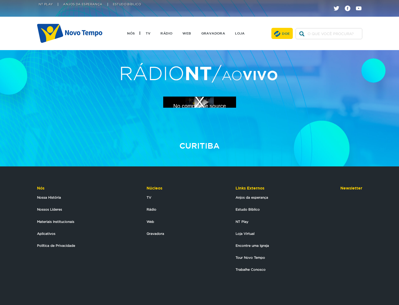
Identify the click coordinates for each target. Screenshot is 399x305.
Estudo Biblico (248, 209)
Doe (286, 33)
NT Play (46, 4)
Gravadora (213, 33)
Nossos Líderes (49, 209)
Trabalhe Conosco (251, 269)
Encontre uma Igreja (252, 245)
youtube (360, 3)
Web (186, 33)
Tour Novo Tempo (250, 257)
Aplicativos (46, 233)
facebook (349, 3)
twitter (338, 3)
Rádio (166, 33)
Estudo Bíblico (127, 4)
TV (148, 33)
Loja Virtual (245, 233)
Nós (131, 33)
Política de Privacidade (56, 245)
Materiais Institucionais (55, 221)
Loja (240, 33)
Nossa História (49, 197)
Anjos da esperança (252, 197)
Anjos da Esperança (82, 4)
